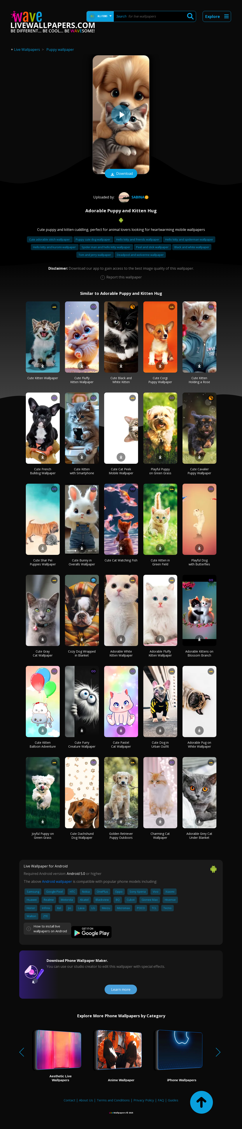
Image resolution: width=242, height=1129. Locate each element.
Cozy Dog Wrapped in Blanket (82, 653)
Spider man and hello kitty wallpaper (106, 247)
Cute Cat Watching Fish (121, 560)
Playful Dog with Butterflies (199, 562)
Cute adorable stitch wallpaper (49, 239)
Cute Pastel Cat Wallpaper (121, 744)
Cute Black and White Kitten (121, 380)
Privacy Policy (143, 1100)
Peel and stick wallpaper (152, 247)
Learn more (120, 989)
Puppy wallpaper (60, 49)
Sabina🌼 (133, 197)
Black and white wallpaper (191, 247)
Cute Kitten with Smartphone (82, 471)
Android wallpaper (57, 881)
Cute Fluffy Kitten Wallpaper (81, 380)
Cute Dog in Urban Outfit (160, 744)
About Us (86, 1100)
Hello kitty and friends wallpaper (138, 239)
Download (121, 174)
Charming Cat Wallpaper (160, 836)
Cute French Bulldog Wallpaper (43, 471)
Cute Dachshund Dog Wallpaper (82, 836)
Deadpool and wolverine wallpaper (140, 255)
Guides (173, 1100)
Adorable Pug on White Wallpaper (199, 744)
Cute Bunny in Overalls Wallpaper (82, 562)
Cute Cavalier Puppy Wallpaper (199, 471)
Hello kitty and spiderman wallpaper (189, 239)
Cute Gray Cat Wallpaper (43, 653)
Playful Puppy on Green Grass (160, 471)
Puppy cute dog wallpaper (93, 239)
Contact (69, 1100)
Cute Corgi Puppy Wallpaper (160, 380)
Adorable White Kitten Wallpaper (121, 653)
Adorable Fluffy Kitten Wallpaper (160, 653)
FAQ (161, 1100)
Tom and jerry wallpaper (95, 255)
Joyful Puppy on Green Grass (43, 836)
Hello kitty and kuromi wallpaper (54, 247)
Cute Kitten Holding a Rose (199, 380)
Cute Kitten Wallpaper (42, 378)
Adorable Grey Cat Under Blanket (199, 836)
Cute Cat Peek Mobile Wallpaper (121, 471)
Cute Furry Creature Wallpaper (81, 744)
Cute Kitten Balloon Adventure (43, 744)
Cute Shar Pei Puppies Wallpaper (43, 562)
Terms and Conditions (113, 1100)
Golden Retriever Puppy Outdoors (121, 836)
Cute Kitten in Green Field (160, 562)
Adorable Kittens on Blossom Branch (199, 653)
